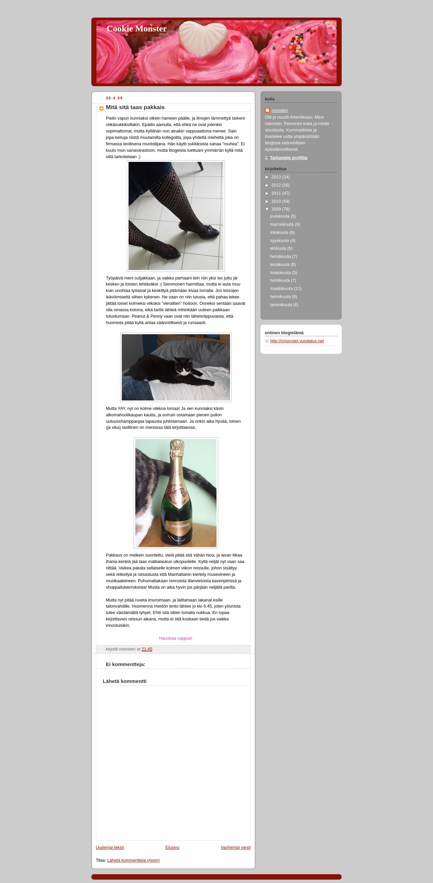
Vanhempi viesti (236, 847)
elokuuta (278, 248)
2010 (277, 201)
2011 (277, 193)
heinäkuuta (281, 256)
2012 (277, 185)
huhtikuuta (280, 280)
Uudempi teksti (110, 847)
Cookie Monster (137, 28)
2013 (277, 177)
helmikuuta (281, 296)
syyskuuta (280, 240)
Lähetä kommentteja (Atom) (133, 860)
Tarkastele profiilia (288, 157)
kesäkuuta (280, 264)
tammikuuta (281, 304)
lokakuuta (279, 232)
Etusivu (172, 847)
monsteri (280, 110)
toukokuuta (281, 272)
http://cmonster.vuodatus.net (297, 341)
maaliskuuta (282, 288)
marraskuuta (282, 224)
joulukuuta (280, 216)
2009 (277, 209)
